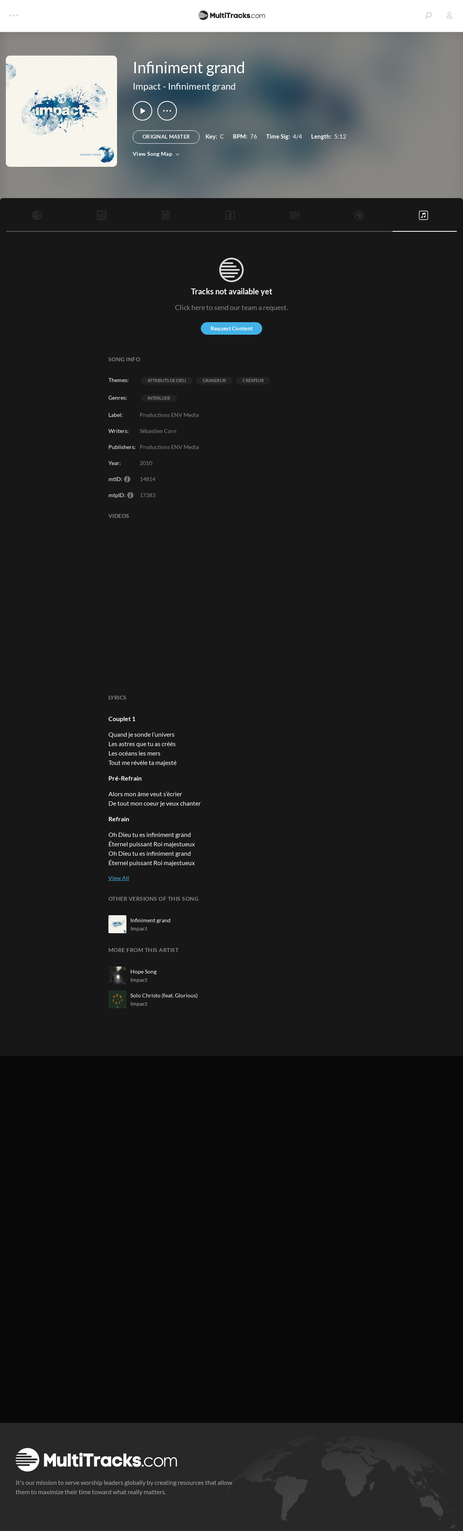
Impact (147, 86)
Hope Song (143, 971)
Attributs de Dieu (167, 380)
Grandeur (214, 380)
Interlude (159, 397)
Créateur (253, 380)
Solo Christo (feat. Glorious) (164, 995)
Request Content (231, 328)
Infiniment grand (202, 86)
